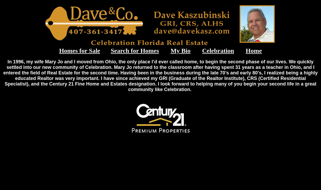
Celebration (218, 50)
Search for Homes (135, 50)
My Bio (180, 50)
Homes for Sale (79, 50)
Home (254, 50)
